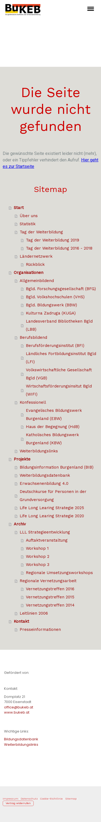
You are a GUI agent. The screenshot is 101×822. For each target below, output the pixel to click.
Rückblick (35, 264)
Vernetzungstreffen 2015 (50, 597)
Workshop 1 (37, 548)
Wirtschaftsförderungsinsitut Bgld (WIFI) (59, 390)
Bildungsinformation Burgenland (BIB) (56, 467)
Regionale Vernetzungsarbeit (48, 580)
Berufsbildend (33, 337)
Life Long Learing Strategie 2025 (52, 507)
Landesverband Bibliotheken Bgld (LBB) (59, 325)
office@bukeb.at (18, 707)
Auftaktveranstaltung (47, 540)
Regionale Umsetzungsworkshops (59, 572)
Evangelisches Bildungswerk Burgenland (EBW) (54, 414)
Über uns (29, 215)
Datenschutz (29, 798)
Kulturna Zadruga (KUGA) (51, 313)
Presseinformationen (40, 629)
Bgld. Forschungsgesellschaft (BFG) (61, 288)
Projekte (22, 459)
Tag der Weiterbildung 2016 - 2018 (59, 248)
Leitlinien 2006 (34, 613)
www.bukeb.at (16, 712)
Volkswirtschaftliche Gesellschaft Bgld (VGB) (59, 373)
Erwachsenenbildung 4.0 (44, 483)
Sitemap (70, 798)
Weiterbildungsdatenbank (45, 475)
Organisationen (28, 272)
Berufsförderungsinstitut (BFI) (55, 345)
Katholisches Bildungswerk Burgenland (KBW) (52, 438)
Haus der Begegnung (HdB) (52, 426)
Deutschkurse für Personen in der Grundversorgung (53, 495)
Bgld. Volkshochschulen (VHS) (55, 296)
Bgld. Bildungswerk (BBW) (51, 305)
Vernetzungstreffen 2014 (50, 605)
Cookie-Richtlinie (51, 798)
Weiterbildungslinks (39, 451)
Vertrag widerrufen (18, 803)
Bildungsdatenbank (21, 739)
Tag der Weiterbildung (41, 232)
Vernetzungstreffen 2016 (50, 588)
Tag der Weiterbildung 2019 (52, 240)
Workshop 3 (37, 564)
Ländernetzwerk (36, 256)
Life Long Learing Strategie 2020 (52, 515)
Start (19, 207)
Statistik (28, 223)
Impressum (10, 798)
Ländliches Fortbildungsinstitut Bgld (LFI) (61, 357)
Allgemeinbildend (37, 280)
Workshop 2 (37, 556)
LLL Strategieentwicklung (45, 532)
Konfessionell (33, 402)
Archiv (20, 524)
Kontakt (21, 621)
